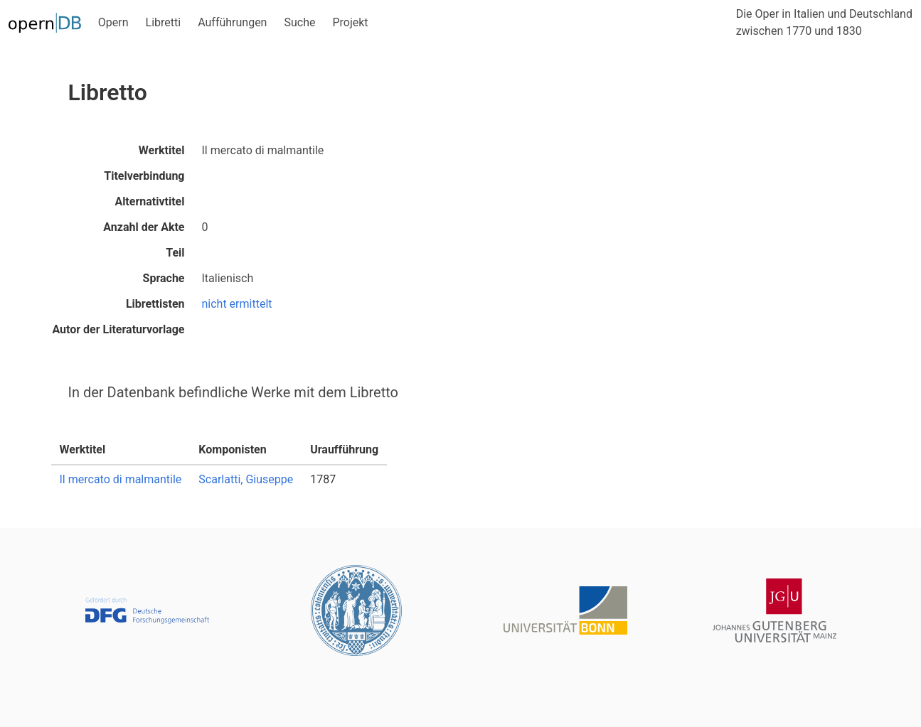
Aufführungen (232, 22)
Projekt (350, 22)
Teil (175, 252)
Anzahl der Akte (143, 227)
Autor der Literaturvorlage (118, 329)
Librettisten (155, 304)
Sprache (164, 278)
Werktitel (162, 150)
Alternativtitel (149, 201)
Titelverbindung (144, 176)
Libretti (163, 22)
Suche (299, 22)
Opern (113, 22)
